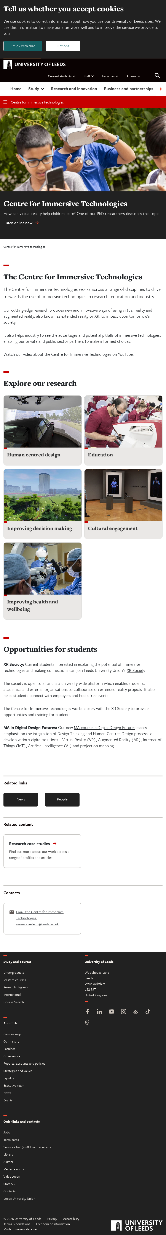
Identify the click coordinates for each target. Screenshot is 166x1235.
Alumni (134, 76)
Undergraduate (13, 972)
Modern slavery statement (21, 1229)
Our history (11, 1041)
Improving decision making (39, 528)
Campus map (12, 1033)
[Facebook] (87, 1012)
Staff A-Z (9, 1183)
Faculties (110, 76)
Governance (11, 1056)
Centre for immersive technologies (33, 102)
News (21, 799)
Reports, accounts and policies (24, 1063)
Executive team (13, 1085)
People (62, 799)
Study (36, 89)
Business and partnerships (128, 89)
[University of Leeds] (137, 1226)
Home (15, 89)
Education (100, 454)
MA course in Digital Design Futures (104, 728)
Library (8, 1154)
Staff (89, 76)
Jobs (6, 1132)
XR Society (136, 670)
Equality (8, 1078)
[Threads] (87, 1023)
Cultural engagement (112, 528)
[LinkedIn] (99, 1012)
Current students (62, 76)
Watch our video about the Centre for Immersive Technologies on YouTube (68, 354)
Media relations (13, 1169)
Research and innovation (74, 89)
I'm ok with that (23, 45)
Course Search (13, 1001)
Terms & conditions (16, 1223)
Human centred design (33, 454)
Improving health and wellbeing (32, 605)
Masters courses (14, 979)
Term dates (11, 1139)
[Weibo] (135, 1012)
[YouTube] (111, 1012)
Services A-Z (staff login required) (27, 1146)
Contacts (9, 1191)
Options (63, 45)
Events (8, 1100)
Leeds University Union (19, 1198)
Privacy (52, 1218)
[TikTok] (147, 1012)
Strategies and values (17, 1070)
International (12, 994)
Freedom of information (53, 1223)
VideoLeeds (11, 1176)
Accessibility (71, 1218)
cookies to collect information (43, 21)
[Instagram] (123, 1012)
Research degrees (15, 987)
